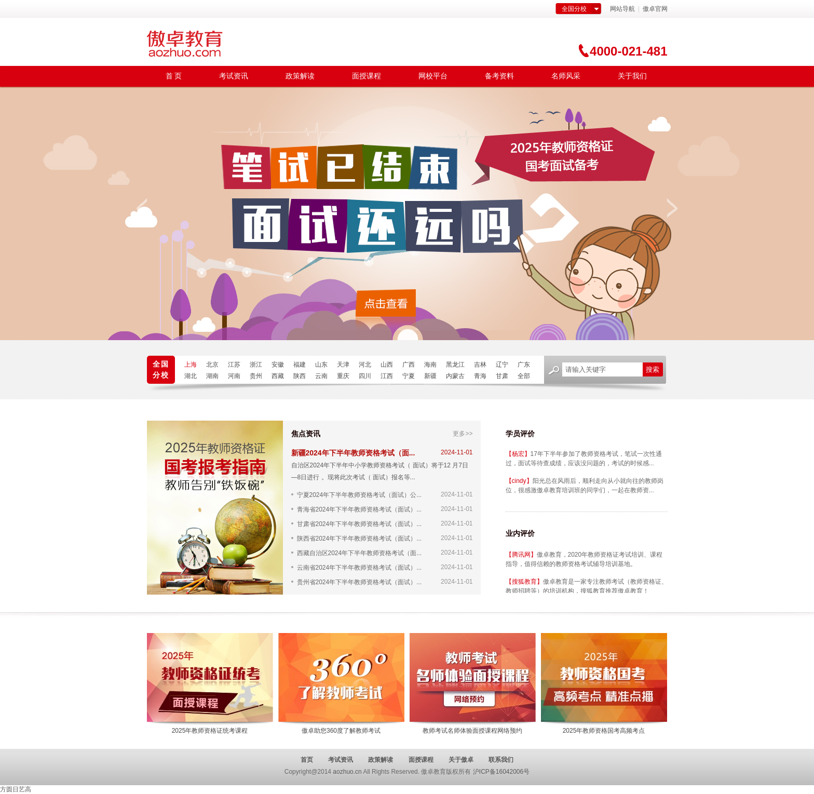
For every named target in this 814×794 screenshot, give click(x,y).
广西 (408, 364)
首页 (307, 760)
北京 (212, 364)
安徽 (278, 364)
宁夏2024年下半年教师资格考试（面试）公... (359, 494)
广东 (524, 364)
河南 (234, 376)
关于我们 (632, 76)
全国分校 (574, 8)
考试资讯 (233, 76)
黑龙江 (455, 364)
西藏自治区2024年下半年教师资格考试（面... (359, 552)
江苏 (234, 364)
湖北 (190, 376)
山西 (387, 364)
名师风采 (565, 76)
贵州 (256, 376)
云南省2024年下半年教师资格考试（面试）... (359, 567)
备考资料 (499, 76)
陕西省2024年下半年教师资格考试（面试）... (359, 538)
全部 (524, 376)
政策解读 (300, 76)
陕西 (299, 376)
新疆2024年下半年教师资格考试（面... (353, 453)
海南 (430, 364)
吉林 (480, 364)
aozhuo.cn (347, 771)
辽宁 (502, 364)
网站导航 (622, 8)
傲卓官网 (654, 8)
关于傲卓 (461, 760)
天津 (343, 364)
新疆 (430, 376)
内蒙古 (455, 376)
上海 (190, 364)
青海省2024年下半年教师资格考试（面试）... (359, 509)
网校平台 (432, 76)
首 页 (174, 76)
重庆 (343, 376)
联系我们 (501, 760)
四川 (365, 376)
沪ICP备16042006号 (501, 771)
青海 (480, 376)
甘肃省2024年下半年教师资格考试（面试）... (359, 523)
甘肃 (502, 376)
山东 (321, 364)
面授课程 (366, 76)
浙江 (256, 364)
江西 (387, 376)
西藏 (278, 376)
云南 (321, 376)
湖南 (212, 376)
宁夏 (408, 376)
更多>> (462, 433)
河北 (365, 364)
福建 (299, 364)
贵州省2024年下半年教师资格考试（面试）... (359, 581)
